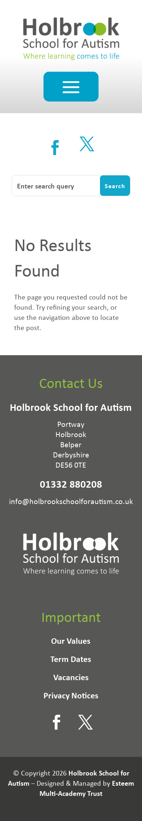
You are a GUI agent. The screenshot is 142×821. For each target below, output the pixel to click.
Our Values (71, 642)
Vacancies (71, 678)
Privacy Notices (71, 697)
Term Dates (70, 660)
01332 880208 (71, 484)
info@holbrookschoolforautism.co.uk (71, 501)
